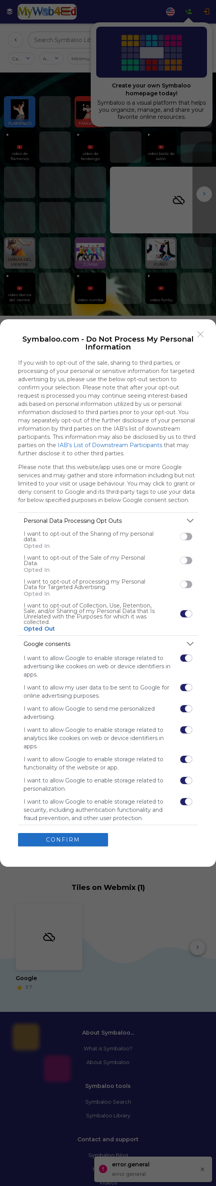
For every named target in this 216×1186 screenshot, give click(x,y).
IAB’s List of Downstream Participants (110, 445)
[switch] (186, 536)
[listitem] (108, 521)
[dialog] (108, 593)
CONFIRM (63, 839)
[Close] (200, 334)
